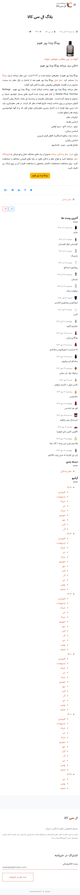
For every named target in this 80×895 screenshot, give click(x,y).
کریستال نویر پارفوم (69, 420)
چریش (75, 279)
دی (64, 580)
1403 (69, 534)
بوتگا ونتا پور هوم (48, 43)
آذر (64, 529)
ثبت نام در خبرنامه (17, 877)
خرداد (62, 501)
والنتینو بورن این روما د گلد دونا (64, 443)
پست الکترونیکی (40, 866)
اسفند (62, 589)
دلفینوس (73, 396)
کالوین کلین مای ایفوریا (67, 432)
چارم (76, 232)
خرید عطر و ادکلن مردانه (62, 154)
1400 (69, 714)
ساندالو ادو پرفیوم (70, 361)
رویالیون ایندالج (71, 267)
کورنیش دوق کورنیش (68, 244)
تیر (64, 506)
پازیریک (74, 256)
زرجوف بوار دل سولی (68, 373)
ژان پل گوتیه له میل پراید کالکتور (63, 455)
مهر (63, 520)
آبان (63, 524)
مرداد (63, 511)
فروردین (61, 492)
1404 (69, 487)
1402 (69, 594)
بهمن (63, 585)
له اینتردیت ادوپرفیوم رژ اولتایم (64, 349)
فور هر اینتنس (71, 408)
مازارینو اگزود (72, 326)
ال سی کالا (49, 31)
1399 (69, 774)
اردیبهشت (61, 497)
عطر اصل (58, 80)
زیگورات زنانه (72, 291)
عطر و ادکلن (66, 471)
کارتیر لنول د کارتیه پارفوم (66, 385)
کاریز (76, 314)
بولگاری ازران (72, 338)
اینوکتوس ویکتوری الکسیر (66, 303)
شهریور (62, 515)
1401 (69, 654)
